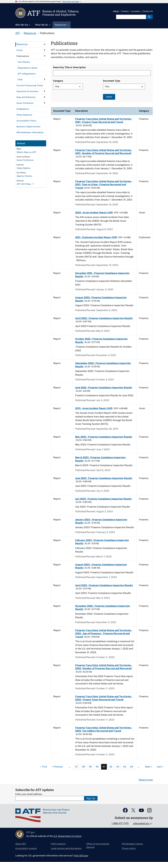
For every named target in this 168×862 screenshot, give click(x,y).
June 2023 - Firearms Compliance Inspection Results (103, 478)
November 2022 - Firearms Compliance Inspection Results (102, 608)
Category (58, 80)
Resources (30, 33)
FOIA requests (58, 844)
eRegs (116, 11)
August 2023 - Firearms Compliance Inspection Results (101, 566)
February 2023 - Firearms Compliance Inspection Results (102, 542)
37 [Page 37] (76, 766)
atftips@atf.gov (141, 823)
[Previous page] (57, 767)
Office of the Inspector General (97, 845)
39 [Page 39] (90, 766)
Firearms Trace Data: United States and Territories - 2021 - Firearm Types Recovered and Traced (103, 120)
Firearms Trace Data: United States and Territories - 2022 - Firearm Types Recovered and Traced (103, 698)
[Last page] (160, 767)
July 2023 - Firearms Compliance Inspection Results (103, 499)
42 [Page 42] (110, 766)
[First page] (43, 767)
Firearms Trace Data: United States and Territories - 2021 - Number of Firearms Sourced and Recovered (103, 152)
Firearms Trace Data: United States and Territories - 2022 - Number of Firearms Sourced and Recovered (103, 667)
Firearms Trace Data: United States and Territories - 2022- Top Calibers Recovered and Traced (103, 729)
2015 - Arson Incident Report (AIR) (94, 408)
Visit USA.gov (81, 855)
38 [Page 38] (83, 766)
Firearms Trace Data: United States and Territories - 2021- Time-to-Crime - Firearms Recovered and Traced (103, 184)
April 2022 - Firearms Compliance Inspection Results (104, 318)
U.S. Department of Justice (67, 836)
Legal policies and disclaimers (66, 848)
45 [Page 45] (131, 766)
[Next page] (149, 767)
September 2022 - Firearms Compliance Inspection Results (103, 365)
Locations (135, 11)
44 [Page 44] (124, 766)
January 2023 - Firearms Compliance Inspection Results (101, 521)
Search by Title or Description (69, 67)
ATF (17, 33)
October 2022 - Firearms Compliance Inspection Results (101, 340)
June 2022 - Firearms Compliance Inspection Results (103, 387)
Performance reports (132, 844)
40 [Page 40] (97, 766)
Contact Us (148, 11)
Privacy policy (129, 848)
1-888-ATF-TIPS (120, 823)
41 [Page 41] (104, 766)
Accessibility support (26, 848)
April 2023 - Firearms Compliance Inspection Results (104, 585)
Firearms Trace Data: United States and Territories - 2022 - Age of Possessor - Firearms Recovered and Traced (103, 633)
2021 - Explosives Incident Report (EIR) (96, 237)
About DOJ (20, 844)
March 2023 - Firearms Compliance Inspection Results (100, 459)
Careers (125, 11)
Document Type (111, 80)
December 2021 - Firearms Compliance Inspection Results (102, 275)
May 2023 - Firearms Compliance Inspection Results (103, 437)
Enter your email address (28, 794)
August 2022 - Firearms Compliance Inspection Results (101, 299)
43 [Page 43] (117, 766)
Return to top (146, 780)
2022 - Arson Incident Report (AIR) (94, 212)
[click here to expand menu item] (44, 44)
